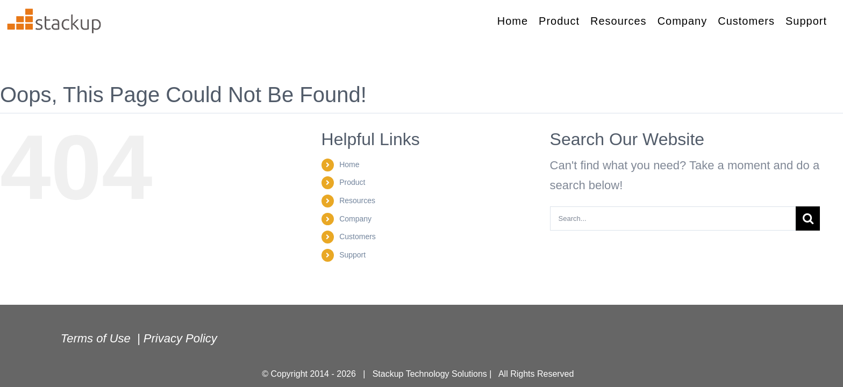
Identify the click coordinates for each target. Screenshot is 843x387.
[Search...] (673, 218)
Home (349, 164)
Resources (357, 200)
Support (352, 254)
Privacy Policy (182, 338)
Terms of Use (97, 338)
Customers (357, 236)
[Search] (808, 218)
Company (355, 218)
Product (352, 182)
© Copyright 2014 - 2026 (312, 373)
